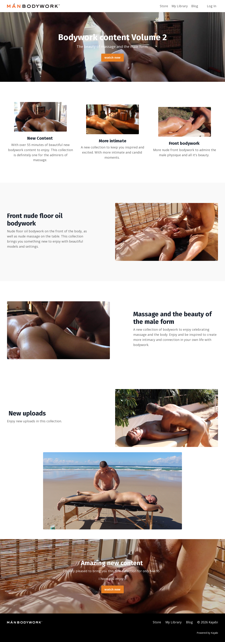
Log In (211, 6)
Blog (194, 6)
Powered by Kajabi (207, 632)
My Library (180, 6)
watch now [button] (112, 57)
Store (164, 6)
